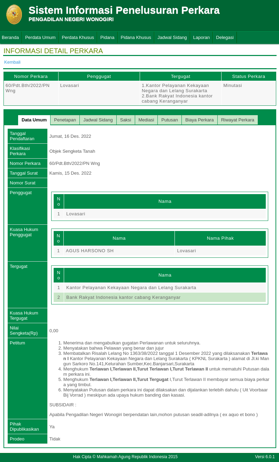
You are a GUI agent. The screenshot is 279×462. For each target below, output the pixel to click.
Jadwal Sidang (172, 37)
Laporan (201, 37)
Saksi (125, 119)
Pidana (107, 37)
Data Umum (34, 119)
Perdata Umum (40, 37)
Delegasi (225, 37)
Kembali (12, 62)
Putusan (169, 119)
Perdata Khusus (78, 37)
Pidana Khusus (136, 37)
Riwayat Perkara (237, 119)
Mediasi (146, 119)
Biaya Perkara (199, 119)
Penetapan (65, 119)
